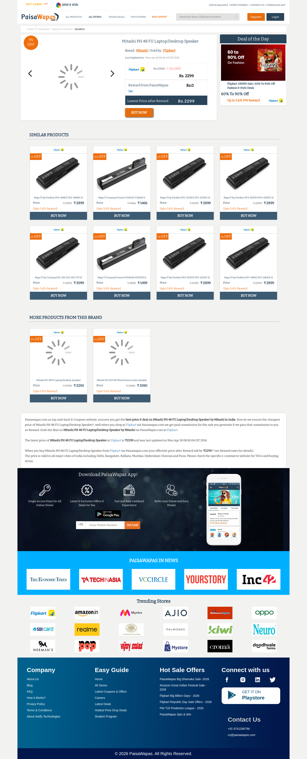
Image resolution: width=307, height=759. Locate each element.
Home (99, 679)
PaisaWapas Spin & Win (175, 714)
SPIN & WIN (66, 5)
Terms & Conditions (39, 710)
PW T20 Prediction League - (182, 708)
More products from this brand (65, 317)
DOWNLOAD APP (276, 5)
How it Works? (36, 697)
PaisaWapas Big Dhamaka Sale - (184, 679)
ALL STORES (95, 17)
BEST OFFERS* (159, 17)
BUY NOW (139, 113)
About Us (33, 679)
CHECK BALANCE (218, 5)
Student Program (106, 716)
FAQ (30, 691)
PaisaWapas (141, 753)
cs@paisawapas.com (241, 735)
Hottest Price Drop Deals (111, 710)
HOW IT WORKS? (239, 5)
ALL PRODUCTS (74, 17)
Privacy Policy (36, 704)
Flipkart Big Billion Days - (179, 695)
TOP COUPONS (138, 17)
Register (256, 17)
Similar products (49, 134)
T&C (130, 91)
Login (275, 17)
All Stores (101, 685)
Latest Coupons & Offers (111, 691)
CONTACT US (258, 5)
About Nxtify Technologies (43, 716)
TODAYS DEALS (117, 17)
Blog (30, 685)
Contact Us (244, 719)
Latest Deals (103, 704)
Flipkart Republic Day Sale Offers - (186, 702)
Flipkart (169, 50)
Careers (100, 697)
